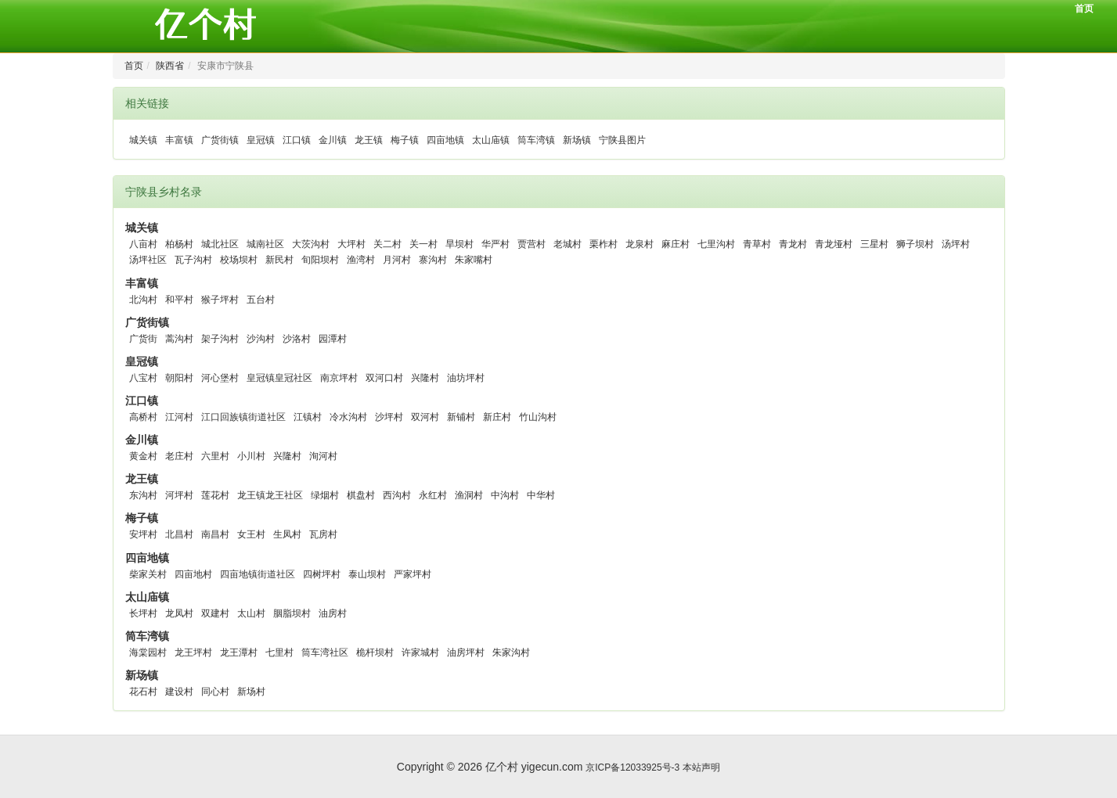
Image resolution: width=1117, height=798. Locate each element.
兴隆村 (425, 377)
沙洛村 (297, 338)
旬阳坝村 (320, 259)
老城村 (567, 244)
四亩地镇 (445, 140)
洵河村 (323, 456)
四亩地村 (193, 574)
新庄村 (497, 417)
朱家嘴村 (473, 259)
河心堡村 (220, 377)
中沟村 (505, 495)
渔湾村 (361, 259)
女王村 (251, 534)
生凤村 (287, 534)
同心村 (215, 691)
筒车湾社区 (324, 652)
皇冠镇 (261, 140)
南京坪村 (339, 377)
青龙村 (793, 244)
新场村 (251, 691)
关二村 (387, 244)
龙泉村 (639, 244)
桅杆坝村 (375, 652)
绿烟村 (325, 495)
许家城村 (420, 652)
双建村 (215, 613)
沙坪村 (389, 417)
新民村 (279, 259)
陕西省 (170, 65)
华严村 (495, 244)
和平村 (179, 299)
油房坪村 (466, 652)
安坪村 (143, 534)
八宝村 (143, 377)
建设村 (179, 691)
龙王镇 (369, 140)
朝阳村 (179, 377)
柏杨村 (179, 244)
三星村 (874, 244)
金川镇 (333, 140)
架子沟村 (220, 338)
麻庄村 (675, 244)
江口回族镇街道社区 (243, 417)
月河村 (397, 259)
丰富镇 (179, 140)
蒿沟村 (179, 338)
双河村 (425, 417)
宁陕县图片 (622, 140)
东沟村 (143, 495)
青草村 (757, 244)
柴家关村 (148, 574)
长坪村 (143, 613)
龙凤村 (179, 613)
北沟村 (143, 299)
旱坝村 (459, 244)
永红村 (433, 495)
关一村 (423, 244)
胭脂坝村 (292, 613)
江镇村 (308, 417)
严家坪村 (412, 574)
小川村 (251, 456)
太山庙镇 (491, 140)
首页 (1084, 8)
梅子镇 (405, 140)
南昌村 (215, 534)
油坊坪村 (466, 377)
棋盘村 (361, 495)
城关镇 (143, 140)
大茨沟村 (311, 244)
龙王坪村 (193, 652)
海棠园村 (148, 652)
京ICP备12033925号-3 (632, 767)
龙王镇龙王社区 (270, 495)
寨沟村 (433, 259)
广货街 (143, 338)
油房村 (333, 613)
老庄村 (179, 456)
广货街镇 (220, 140)
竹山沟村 (538, 417)
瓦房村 (323, 534)
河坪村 (179, 495)
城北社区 (220, 244)
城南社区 (265, 244)
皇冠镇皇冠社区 (279, 377)
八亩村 (143, 244)
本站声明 (701, 767)
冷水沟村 (348, 417)
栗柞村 (603, 244)
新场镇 (577, 140)
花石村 (143, 691)
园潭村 (333, 338)
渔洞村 (469, 495)
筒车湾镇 (536, 140)
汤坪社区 (148, 259)
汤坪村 (956, 244)
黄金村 (143, 456)
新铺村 (461, 417)
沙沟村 (261, 338)
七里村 (279, 652)
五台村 (261, 299)
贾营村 (531, 244)
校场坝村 (239, 259)
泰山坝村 (367, 574)
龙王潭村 (239, 652)
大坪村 (351, 244)
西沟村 (397, 495)
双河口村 (384, 377)
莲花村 (215, 495)
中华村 (541, 495)
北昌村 (179, 534)
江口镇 (297, 140)
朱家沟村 (511, 652)
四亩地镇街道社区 (257, 574)
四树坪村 (322, 574)
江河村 (179, 417)
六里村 (215, 456)
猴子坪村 (220, 299)
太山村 (251, 613)
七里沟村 (716, 244)
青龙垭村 (833, 244)
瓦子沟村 (193, 259)
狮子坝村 (915, 244)
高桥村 (143, 417)
